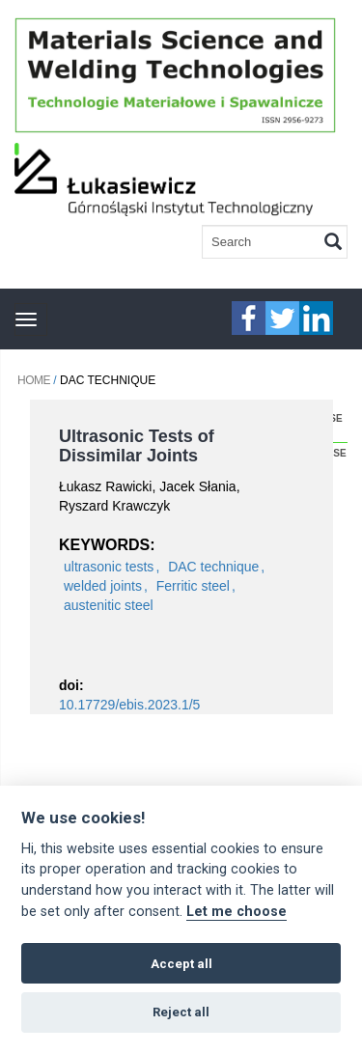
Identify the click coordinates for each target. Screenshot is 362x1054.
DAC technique (213, 566)
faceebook (248, 318)
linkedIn (316, 318)
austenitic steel (108, 605)
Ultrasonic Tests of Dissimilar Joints (136, 446)
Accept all (181, 964)
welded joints (103, 586)
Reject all (181, 1012)
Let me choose (236, 911)
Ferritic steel (193, 586)
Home (33, 380)
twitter (282, 318)
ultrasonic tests (108, 566)
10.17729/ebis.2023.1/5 (129, 704)
